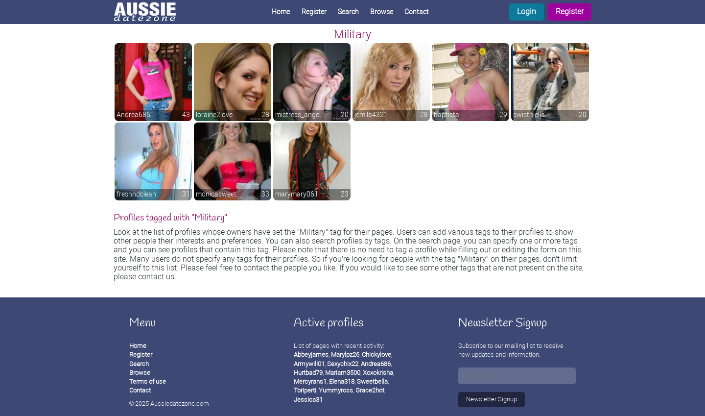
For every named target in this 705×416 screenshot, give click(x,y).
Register (570, 11)
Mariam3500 (342, 372)
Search (348, 12)
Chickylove (376, 354)
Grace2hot (369, 390)
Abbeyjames (311, 354)
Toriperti (305, 390)
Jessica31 (308, 399)
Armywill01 (309, 363)
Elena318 (341, 381)
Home (281, 12)
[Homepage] (152, 12)
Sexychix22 (342, 363)
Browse (381, 12)
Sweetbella (372, 381)
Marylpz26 (345, 354)
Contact (416, 12)
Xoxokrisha (378, 372)
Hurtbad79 (308, 372)
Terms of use (147, 381)
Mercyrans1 (310, 381)
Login (526, 11)
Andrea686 (376, 363)
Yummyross (336, 390)
